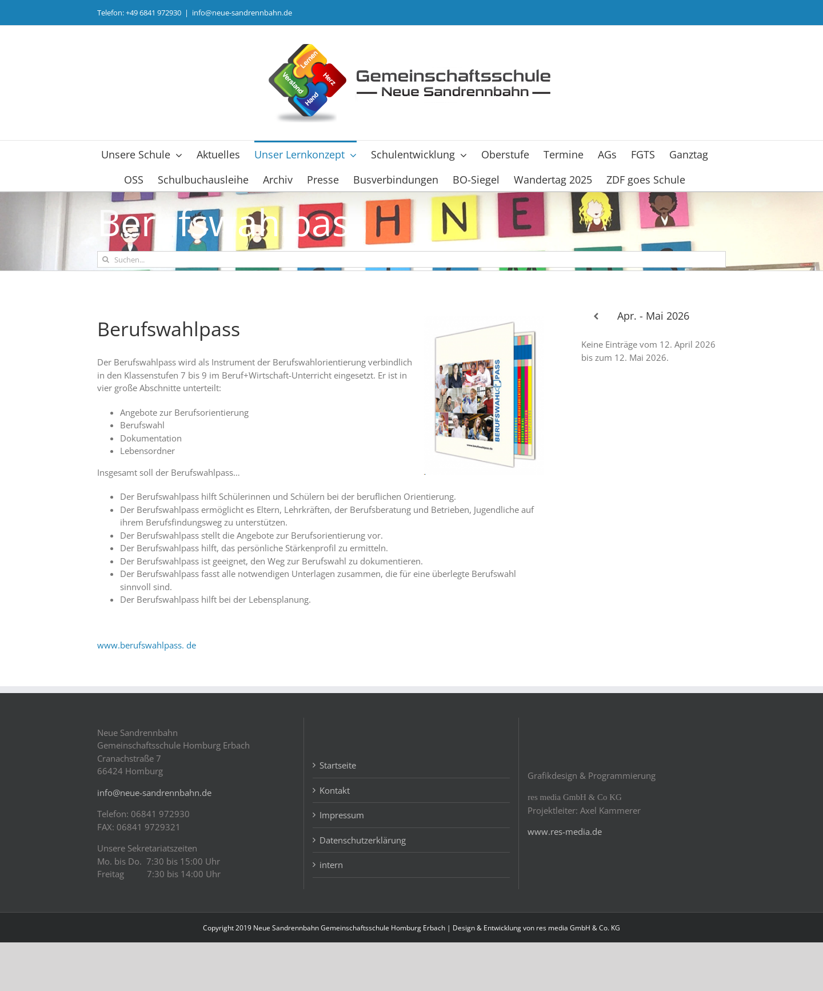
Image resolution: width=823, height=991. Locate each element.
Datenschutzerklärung (362, 888)
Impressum (341, 864)
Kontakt (334, 839)
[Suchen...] (411, 259)
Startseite (337, 814)
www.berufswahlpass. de (146, 645)
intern (331, 914)
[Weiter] (711, 316)
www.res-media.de (565, 880)
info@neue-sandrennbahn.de (242, 12)
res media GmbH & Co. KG (578, 976)
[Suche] (105, 259)
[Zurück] (595, 316)
